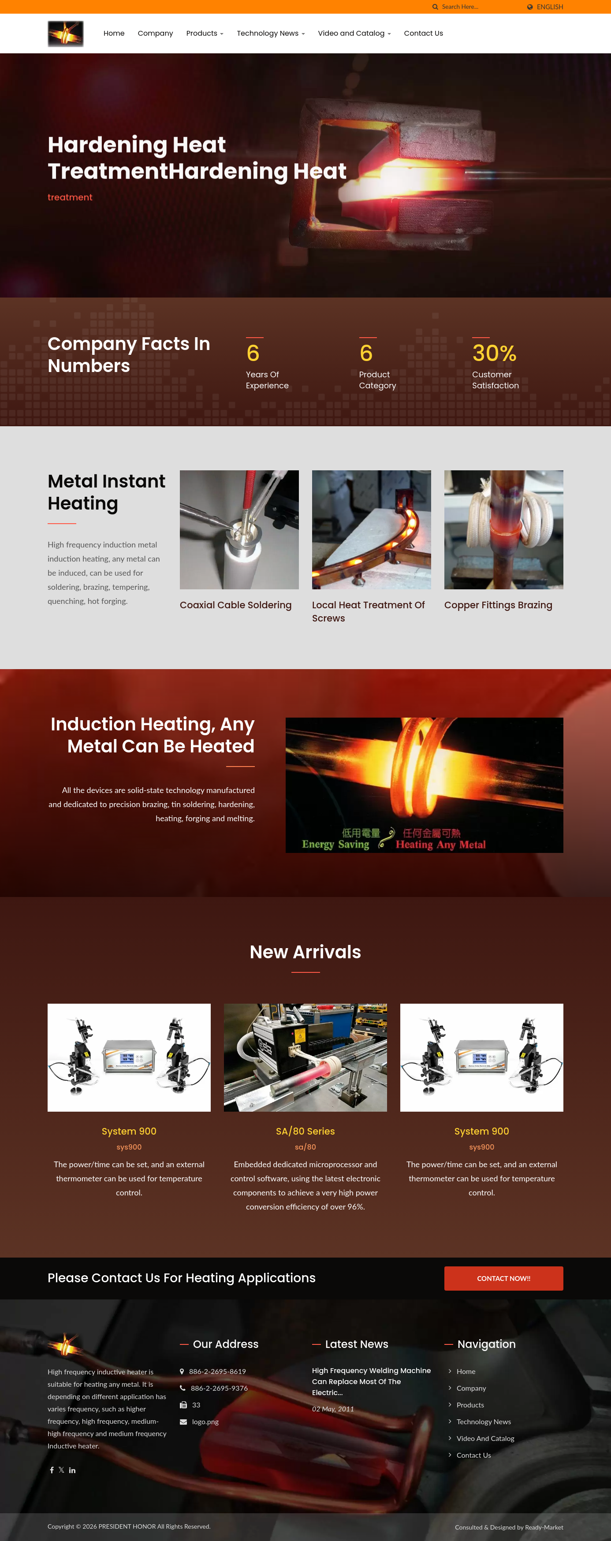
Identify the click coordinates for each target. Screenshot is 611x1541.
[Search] (481, 7)
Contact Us (423, 33)
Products (205, 33)
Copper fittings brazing (498, 605)
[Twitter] (61, 1470)
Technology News (271, 33)
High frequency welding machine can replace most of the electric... (371, 1382)
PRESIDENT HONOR (127, 1526)
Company (155, 33)
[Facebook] (52, 1470)
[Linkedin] (72, 1470)
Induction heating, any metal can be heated (153, 735)
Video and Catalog (354, 33)
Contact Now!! (503, 1278)
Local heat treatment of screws (368, 612)
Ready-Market (544, 1527)
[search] (435, 7)
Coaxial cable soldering (236, 605)
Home (114, 33)
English (550, 7)
